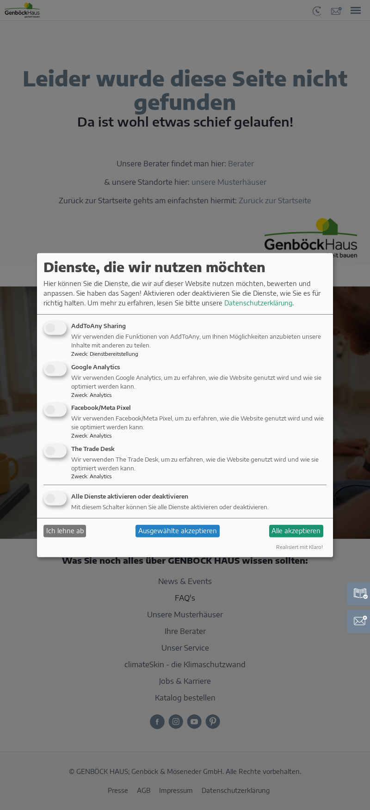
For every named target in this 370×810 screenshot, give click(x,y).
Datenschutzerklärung (258, 303)
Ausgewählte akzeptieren (177, 531)
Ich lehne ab (65, 531)
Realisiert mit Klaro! (299, 546)
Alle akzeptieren (296, 531)
